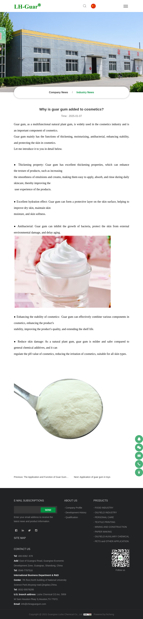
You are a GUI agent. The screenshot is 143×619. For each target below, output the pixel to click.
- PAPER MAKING (103, 531)
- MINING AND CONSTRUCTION (110, 527)
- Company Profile (73, 507)
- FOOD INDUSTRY (103, 507)
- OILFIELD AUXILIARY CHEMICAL (111, 536)
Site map (20, 538)
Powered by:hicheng (104, 614)
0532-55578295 (26, 589)
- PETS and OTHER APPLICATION (111, 541)
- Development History (75, 512)
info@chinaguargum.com (33, 604)
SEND (48, 510)
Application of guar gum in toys (95, 477)
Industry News (85, 92)
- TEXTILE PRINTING (104, 522)
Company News (58, 92)
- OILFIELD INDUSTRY (105, 512)
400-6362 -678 (25, 556)
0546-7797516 (25, 570)
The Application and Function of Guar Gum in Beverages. (52, 477)
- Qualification (71, 517)
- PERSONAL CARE (104, 517)
